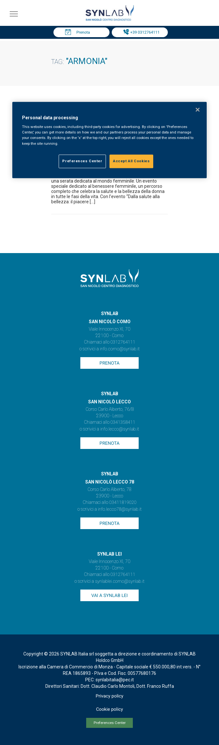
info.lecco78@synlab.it (120, 509)
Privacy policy (109, 696)
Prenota (83, 32)
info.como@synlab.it (120, 349)
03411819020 (122, 502)
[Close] (197, 109)
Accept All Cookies (131, 161)
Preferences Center (110, 723)
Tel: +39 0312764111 (141, 32)
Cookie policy (109, 709)
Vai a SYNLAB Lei (109, 595)
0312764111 (122, 342)
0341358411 (122, 422)
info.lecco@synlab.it (119, 429)
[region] (109, 140)
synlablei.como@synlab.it (119, 581)
